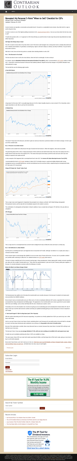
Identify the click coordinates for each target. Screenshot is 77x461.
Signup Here (8, 369)
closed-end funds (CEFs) (44, 32)
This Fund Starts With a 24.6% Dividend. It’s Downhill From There (22, 424)
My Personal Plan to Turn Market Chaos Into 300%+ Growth (21, 417)
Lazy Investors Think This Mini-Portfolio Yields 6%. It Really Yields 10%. (24, 422)
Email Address (8, 358)
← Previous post (9, 347)
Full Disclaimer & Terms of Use (51, 458)
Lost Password (8, 371)
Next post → (69, 347)
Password (7, 362)
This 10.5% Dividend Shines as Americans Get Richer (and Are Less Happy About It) (27, 419)
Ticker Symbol (8, 405)
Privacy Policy (61, 458)
